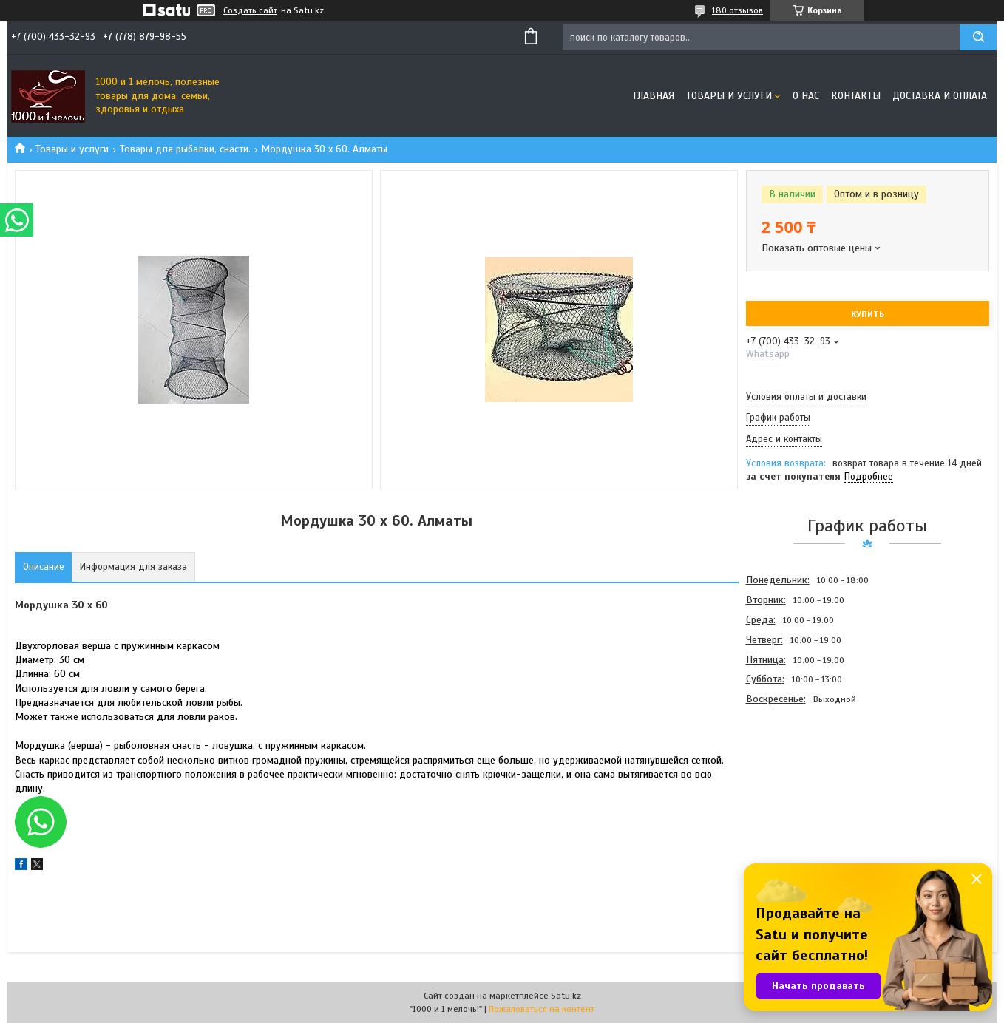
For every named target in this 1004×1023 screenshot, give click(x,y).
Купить (867, 314)
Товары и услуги (729, 95)
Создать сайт (250, 10)
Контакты (856, 95)
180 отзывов (737, 10)
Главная (653, 95)
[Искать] (978, 37)
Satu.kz (566, 995)
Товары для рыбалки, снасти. (185, 149)
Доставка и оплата (939, 95)
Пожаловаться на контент (541, 1009)
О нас (806, 95)
